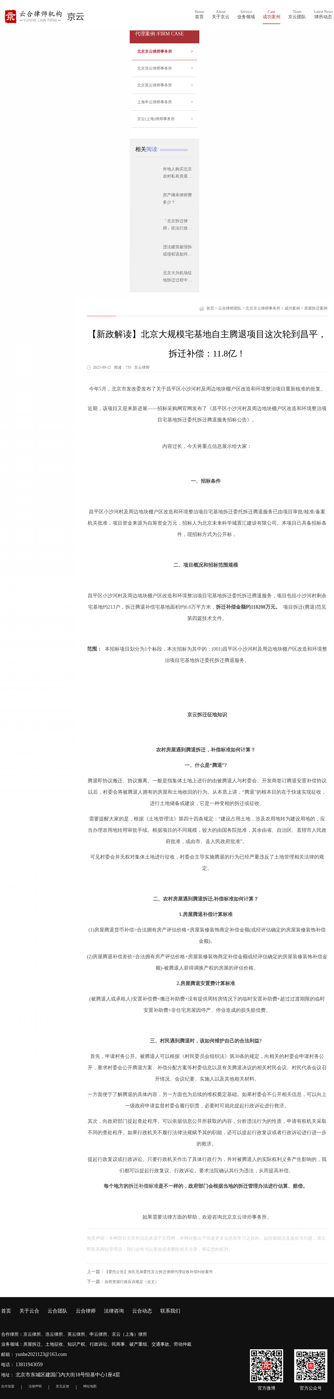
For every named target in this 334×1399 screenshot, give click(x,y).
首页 (210, 308)
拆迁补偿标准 (143, 1186)
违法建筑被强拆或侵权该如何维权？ (177, 254)
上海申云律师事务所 (165, 102)
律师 (247, 1217)
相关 (147, 149)
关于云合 (29, 1311)
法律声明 (35, 1386)
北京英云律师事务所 (165, 85)
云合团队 (57, 1311)
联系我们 (170, 1311)
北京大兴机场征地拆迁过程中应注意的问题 (177, 280)
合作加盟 (7, 1386)
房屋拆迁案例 (315, 308)
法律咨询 (114, 1311)
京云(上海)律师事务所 (165, 119)
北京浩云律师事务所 (165, 68)
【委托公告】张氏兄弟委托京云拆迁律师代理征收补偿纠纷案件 (159, 1272)
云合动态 (142, 1311)
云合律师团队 (229, 308)
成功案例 (292, 308)
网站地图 (89, 1386)
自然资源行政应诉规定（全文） (132, 1282)
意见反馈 (62, 1386)
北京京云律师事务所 (165, 51)
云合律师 (86, 1311)
